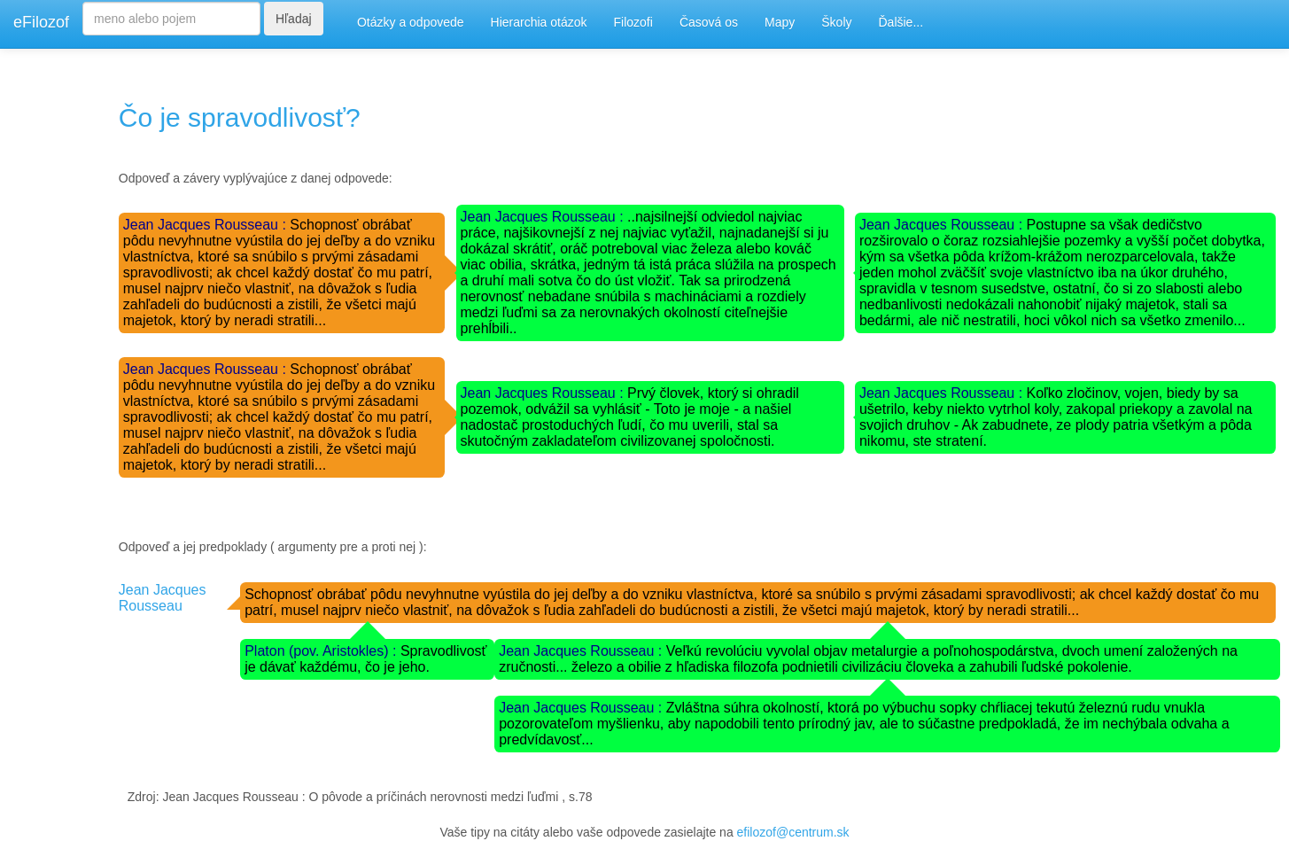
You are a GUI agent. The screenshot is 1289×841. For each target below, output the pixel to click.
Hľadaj (294, 19)
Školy (836, 22)
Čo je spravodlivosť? (240, 117)
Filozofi (633, 22)
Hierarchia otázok (539, 22)
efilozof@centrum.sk (793, 832)
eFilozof (41, 22)
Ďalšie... (901, 22)
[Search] (171, 18)
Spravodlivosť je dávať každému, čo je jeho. (365, 658)
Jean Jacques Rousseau (162, 597)
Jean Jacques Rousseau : (207, 224)
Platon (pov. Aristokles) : (322, 650)
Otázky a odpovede (410, 22)
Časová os (708, 22)
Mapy (780, 22)
